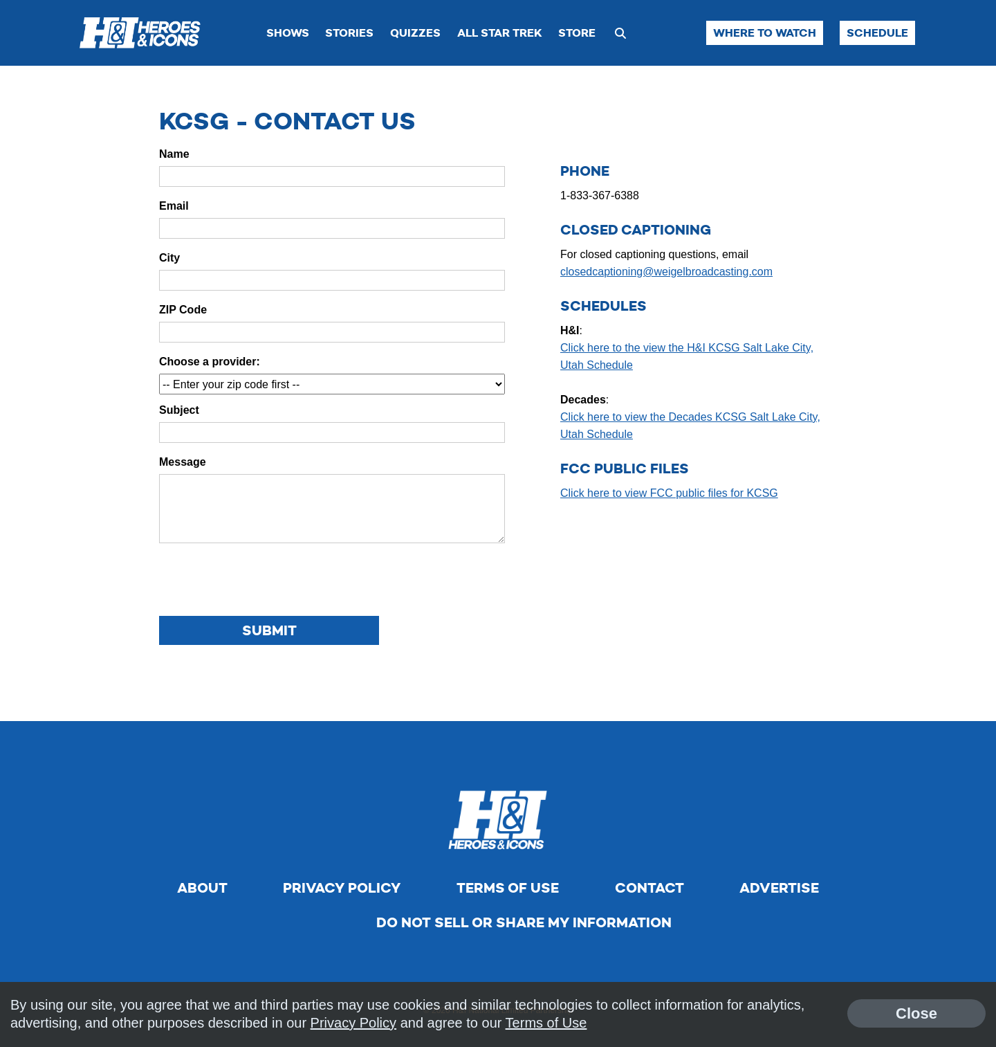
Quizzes (415, 33)
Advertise (779, 888)
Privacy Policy (341, 888)
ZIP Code (183, 310)
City (169, 258)
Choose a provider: (209, 361)
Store (577, 33)
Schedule (877, 33)
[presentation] (264, 581)
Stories (349, 33)
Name (174, 154)
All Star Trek (499, 33)
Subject (179, 410)
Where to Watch (764, 33)
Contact (649, 888)
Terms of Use (507, 888)
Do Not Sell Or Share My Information (524, 922)
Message (182, 462)
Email (174, 206)
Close (916, 1013)
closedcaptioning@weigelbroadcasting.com (666, 271)
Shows (287, 33)
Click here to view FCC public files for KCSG (669, 493)
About (202, 888)
